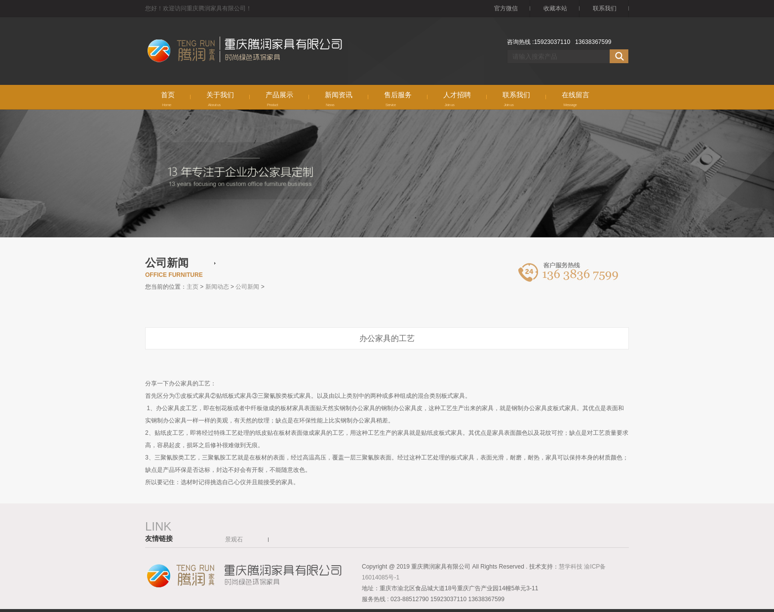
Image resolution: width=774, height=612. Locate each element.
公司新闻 (247, 286)
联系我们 (605, 8)
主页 (192, 286)
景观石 (234, 539)
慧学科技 (571, 566)
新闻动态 (217, 286)
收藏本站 (555, 8)
